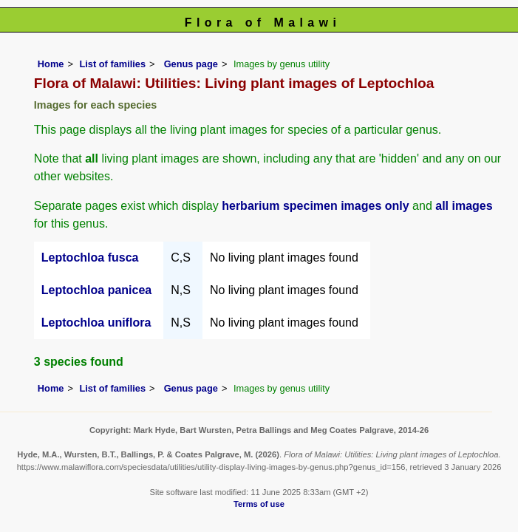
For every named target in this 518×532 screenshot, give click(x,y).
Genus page (191, 63)
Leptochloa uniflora (96, 322)
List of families (112, 63)
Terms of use (259, 503)
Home (51, 63)
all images (463, 206)
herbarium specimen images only (315, 206)
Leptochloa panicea (96, 290)
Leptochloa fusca (90, 257)
